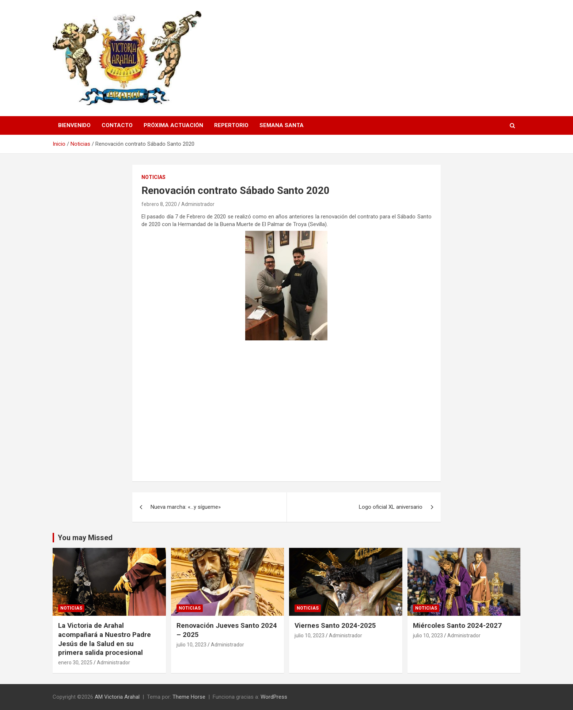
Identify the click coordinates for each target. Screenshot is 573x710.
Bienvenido (74, 125)
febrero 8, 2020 (159, 204)
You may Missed (85, 537)
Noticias (153, 177)
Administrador (198, 204)
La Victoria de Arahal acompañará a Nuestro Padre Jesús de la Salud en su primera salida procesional (104, 639)
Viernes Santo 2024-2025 (335, 625)
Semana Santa (281, 125)
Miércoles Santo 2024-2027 (457, 625)
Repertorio (231, 125)
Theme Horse (188, 697)
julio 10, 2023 (191, 645)
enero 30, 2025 (75, 662)
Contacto (117, 125)
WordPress (274, 697)
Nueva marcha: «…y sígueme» (186, 507)
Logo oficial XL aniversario (390, 507)
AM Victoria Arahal (117, 697)
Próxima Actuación (173, 125)
